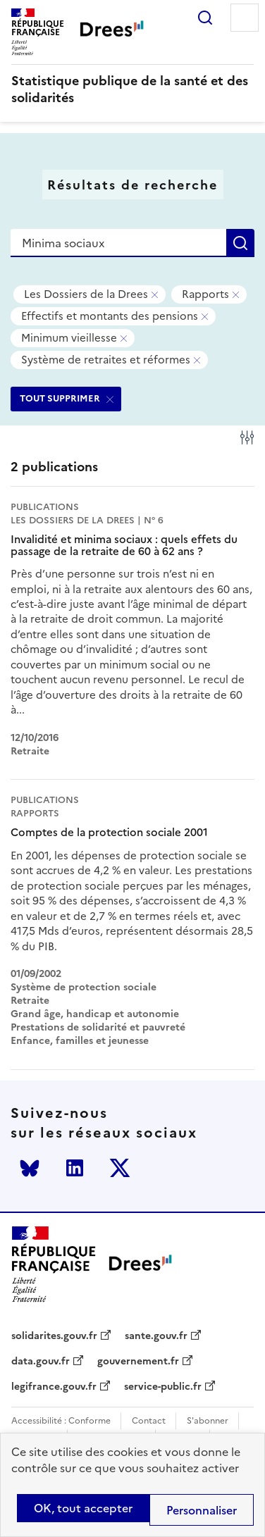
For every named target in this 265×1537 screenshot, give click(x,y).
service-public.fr (163, 1387)
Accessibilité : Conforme (61, 1421)
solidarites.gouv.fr (54, 1336)
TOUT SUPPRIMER (60, 398)
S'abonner (207, 1421)
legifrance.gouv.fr (54, 1387)
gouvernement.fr (138, 1362)
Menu (244, 18)
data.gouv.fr (40, 1362)
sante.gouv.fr (156, 1336)
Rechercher (205, 18)
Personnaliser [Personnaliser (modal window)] (201, 1510)
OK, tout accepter (83, 1508)
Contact (149, 1421)
